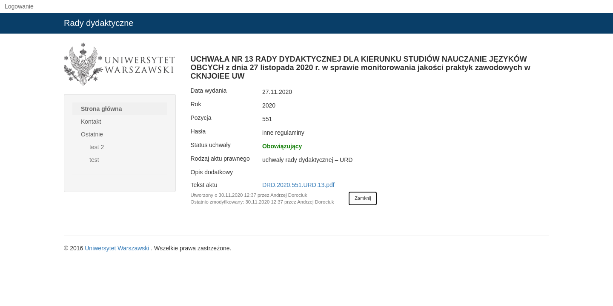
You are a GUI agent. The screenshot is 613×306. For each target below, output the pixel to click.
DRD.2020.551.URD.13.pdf (298, 184)
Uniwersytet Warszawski (118, 248)
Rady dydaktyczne (98, 23)
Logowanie (19, 6)
